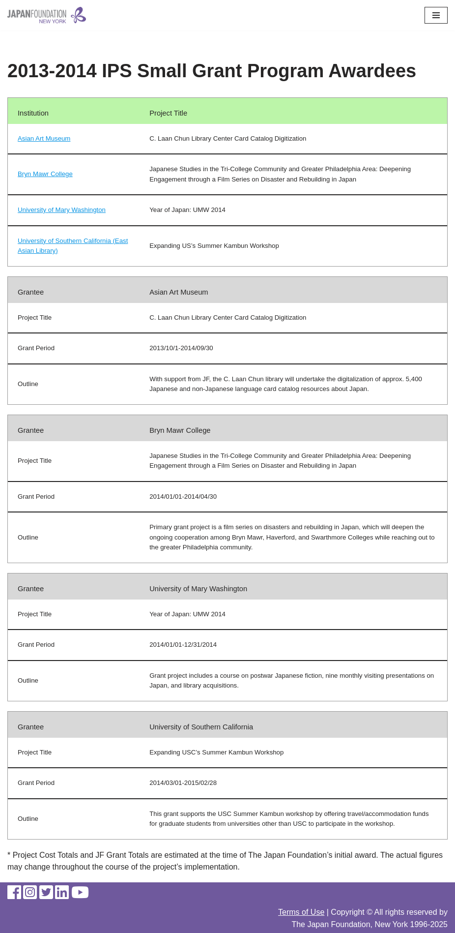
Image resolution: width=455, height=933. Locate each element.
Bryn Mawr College (45, 174)
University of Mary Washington (62, 209)
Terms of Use (301, 912)
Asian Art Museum (44, 138)
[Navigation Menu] (436, 15)
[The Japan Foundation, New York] (46, 15)
